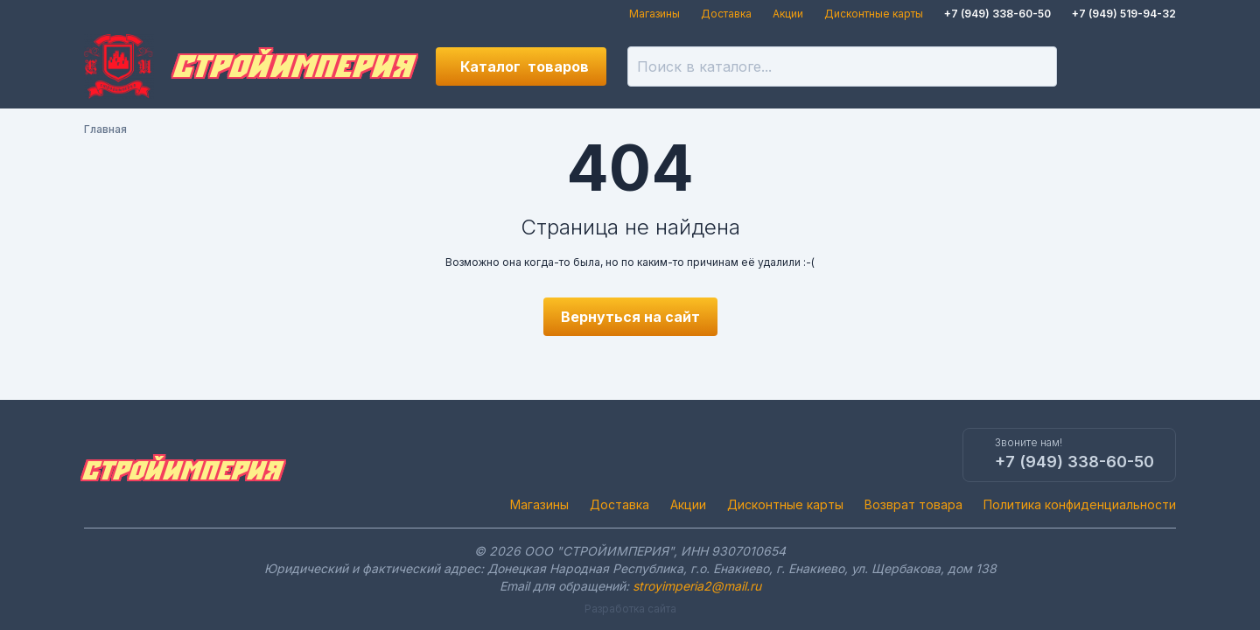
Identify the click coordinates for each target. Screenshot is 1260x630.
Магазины (654, 13)
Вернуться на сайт (630, 317)
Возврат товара (913, 504)
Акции (788, 13)
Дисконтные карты (873, 13)
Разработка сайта (630, 608)
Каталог (524, 66)
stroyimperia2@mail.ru (697, 585)
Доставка (726, 13)
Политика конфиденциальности (1080, 504)
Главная (105, 129)
